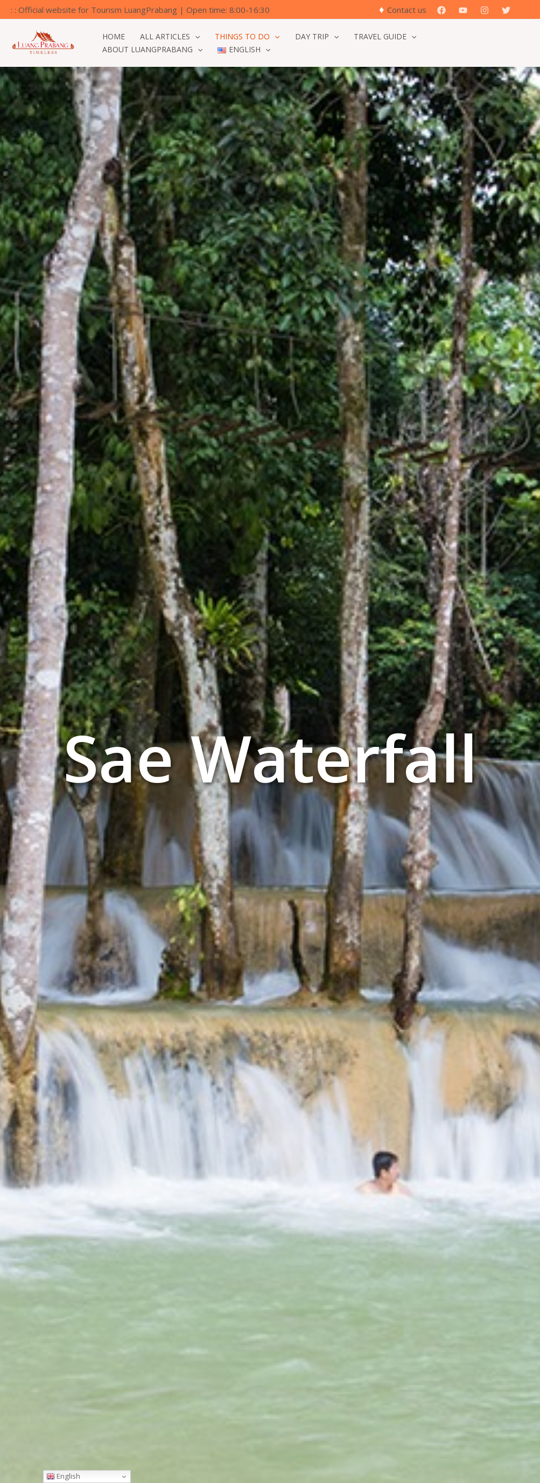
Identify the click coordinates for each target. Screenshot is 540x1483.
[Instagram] (484, 10)
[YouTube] (463, 10)
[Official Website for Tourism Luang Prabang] (43, 42)
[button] (525, 10)
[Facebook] (441, 10)
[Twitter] (506, 10)
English (63, 1476)
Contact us (406, 9)
